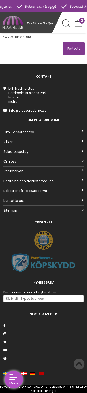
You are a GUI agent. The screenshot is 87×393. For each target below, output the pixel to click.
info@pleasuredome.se (28, 110)
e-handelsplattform (54, 387)
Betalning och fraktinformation (43, 181)
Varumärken (43, 171)
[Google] (43, 358)
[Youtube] (43, 350)
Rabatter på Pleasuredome (43, 190)
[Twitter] (43, 342)
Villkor (43, 141)
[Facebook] (43, 326)
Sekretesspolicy (43, 151)
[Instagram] (43, 334)
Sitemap (43, 210)
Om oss (43, 161)
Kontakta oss (43, 200)
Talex (20, 387)
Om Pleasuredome (43, 132)
